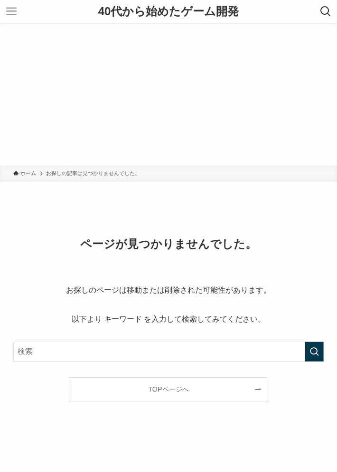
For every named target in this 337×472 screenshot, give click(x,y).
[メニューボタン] (11, 11)
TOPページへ (168, 389)
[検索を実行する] (314, 352)
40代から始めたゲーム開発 (168, 11)
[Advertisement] (168, 94)
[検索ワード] (168, 352)
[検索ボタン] (325, 11)
